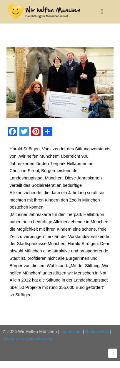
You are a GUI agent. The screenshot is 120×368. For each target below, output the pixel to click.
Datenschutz (97, 331)
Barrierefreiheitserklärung (28, 339)
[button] (102, 11)
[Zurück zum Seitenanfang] (112, 353)
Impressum (70, 331)
